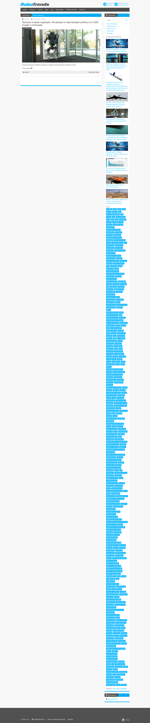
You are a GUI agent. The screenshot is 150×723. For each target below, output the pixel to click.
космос (125, 387)
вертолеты (110, 268)
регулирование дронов (114, 542)
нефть (116, 431)
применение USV (122, 496)
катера (109, 362)
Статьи (40, 9)
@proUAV (109, 5)
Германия (121, 287)
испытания (110, 354)
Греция (117, 302)
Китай (122, 364)
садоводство (110, 581)
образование (119, 439)
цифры (125, 667)
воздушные (121, 281)
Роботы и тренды (123, 3)
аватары (120, 222)
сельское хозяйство (113, 592)
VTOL (114, 222)
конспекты (110, 382)
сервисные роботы (112, 594)
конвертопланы (111, 380)
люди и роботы (120, 400)
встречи (109, 284)
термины (124, 633)
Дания (108, 310)
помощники (110, 486)
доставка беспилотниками (115, 320)
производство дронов (113, 511)
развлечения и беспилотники (116, 527)
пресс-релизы (111, 496)
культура (109, 390)
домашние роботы (112, 318)
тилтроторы (119, 638)
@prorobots (110, 3)
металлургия (110, 408)
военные (118, 276)
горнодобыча (111, 294)
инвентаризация (112, 341)
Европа (123, 325)
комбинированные (118, 372)
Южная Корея (111, 685)
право (108, 493)
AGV (108, 209)
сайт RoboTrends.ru (113, 584)
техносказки (110, 638)
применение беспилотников (115, 499)
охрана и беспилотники (114, 460)
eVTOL (109, 217)
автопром (119, 232)
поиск (121, 478)
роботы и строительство (114, 568)
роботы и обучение (112, 563)
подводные (110, 473)
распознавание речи (113, 535)
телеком (109, 630)
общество (122, 447)
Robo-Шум (110, 31)
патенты (118, 465)
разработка (117, 532)
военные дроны (111, 279)
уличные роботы (112, 654)
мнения (118, 408)
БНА (117, 261)
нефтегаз (109, 431)
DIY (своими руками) (113, 214)
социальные (110, 612)
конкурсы (120, 380)
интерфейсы (118, 346)
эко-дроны (110, 677)
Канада (119, 359)
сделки (27, 72)
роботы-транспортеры (113, 573)
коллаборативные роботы (115, 369)
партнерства (110, 465)
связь (114, 589)
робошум (109, 576)
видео (116, 268)
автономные (110, 232)
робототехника (120, 553)
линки (114, 398)
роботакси (119, 550)
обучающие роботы (113, 444)
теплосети (116, 633)
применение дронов (113, 501)
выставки (123, 284)
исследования (119, 354)
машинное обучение (120, 403)
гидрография (111, 292)
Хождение (118, 667)
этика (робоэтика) (112, 682)
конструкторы (118, 382)
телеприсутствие (118, 630)
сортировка (110, 605)
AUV (123, 209)
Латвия (124, 393)
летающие (121, 395)
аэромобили (110, 248)
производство (111, 509)
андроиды (110, 240)
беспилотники (111, 258)
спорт (117, 617)
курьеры (122, 390)
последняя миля (117, 488)
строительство (119, 625)
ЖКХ (108, 333)
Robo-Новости (111, 26)
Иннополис (110, 343)
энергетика (119, 679)
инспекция (118, 343)
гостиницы (120, 299)
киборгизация (111, 364)
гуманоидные (111, 307)
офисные (120, 457)
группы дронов (122, 305)
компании (109, 377)
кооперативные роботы (114, 387)
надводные (110, 421)
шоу (114, 674)
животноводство (112, 330)
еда (108, 328)
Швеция (109, 674)
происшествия (111, 514)
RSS (114, 688)
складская (110, 597)
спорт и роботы (121, 620)
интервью (110, 346)
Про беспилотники (123, 5)
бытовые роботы (118, 263)
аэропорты (119, 248)
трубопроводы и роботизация (116, 648)
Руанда (112, 579)
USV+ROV (122, 219)
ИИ (114, 338)
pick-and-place (120, 217)
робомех (122, 548)
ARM (119, 209)
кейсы (123, 362)
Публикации (25, 15)
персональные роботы (114, 467)
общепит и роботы (112, 447)
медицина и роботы (120, 405)
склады (116, 597)
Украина (114, 651)
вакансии (113, 266)
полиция (121, 483)
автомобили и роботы (113, 230)
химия (108, 664)
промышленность (112, 517)
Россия (123, 576)
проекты (109, 506)
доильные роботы (112, 315)
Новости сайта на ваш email (56, 719)
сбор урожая (110, 586)
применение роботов (113, 504)
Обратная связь (113, 699)
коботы (109, 367)
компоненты (118, 377)
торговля (114, 641)
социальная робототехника (115, 610)
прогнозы (124, 504)
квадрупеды (116, 362)
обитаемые (110, 439)
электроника (110, 679)
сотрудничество (120, 605)
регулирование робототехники (116, 545)
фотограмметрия (112, 661)
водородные (110, 276)
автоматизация (118, 224)
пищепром (110, 470)
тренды (124, 643)
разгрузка (109, 532)
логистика (120, 398)
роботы (109, 558)
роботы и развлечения (114, 566)
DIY (120, 212)
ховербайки (110, 667)
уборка (109, 651)
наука (114, 426)
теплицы (109, 633)
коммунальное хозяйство (114, 374)
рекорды (109, 548)
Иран (120, 349)
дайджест (119, 307)
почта (125, 491)
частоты (109, 669)
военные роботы (112, 281)
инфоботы (110, 349)
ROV (108, 219)
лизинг (109, 398)
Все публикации (112, 24)
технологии (123, 636)
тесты (116, 636)
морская (119, 413)
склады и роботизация (114, 599)
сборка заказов (120, 586)
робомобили (110, 550)
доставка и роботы (112, 323)
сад (118, 579)
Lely (113, 217)
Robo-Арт (110, 33)
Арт (52, 9)
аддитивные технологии (114, 237)
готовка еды (110, 302)
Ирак (115, 349)
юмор (118, 685)
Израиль (109, 338)
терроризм (110, 636)
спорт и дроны (111, 620)
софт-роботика (111, 607)
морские (109, 416)
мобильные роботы (113, 411)
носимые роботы (112, 436)
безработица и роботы (114, 256)
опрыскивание (111, 457)
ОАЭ (120, 436)
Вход (127, 720)
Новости (32, 9)
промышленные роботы (114, 519)
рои (115, 576)
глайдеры (119, 292)
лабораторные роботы (114, 393)
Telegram (123, 688)
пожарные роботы (112, 478)
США (118, 628)
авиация (109, 224)
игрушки (109, 336)
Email (118, 688)
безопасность (111, 253)
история (109, 356)
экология (117, 677)
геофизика (113, 287)
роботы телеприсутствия (114, 571)
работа (120, 524)
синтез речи (123, 594)
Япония (123, 685)
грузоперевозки (111, 305)
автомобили (110, 227)
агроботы (109, 235)
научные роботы (112, 429)
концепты (109, 385)
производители (118, 506)
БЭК (108, 266)
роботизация (111, 553)
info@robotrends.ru (39, 719)
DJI (122, 214)
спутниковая (110, 623)
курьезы (115, 390)
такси (123, 628)
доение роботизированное (115, 312)
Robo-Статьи (111, 28)
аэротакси (110, 250)
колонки (109, 372)
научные (120, 426)
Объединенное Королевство (115, 449)
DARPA (114, 212)
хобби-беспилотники (118, 664)
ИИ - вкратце (121, 338)
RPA (112, 219)
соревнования (120, 602)
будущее (109, 263)
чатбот (115, 669)
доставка (122, 318)
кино (117, 364)
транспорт (122, 641)
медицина (110, 405)
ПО (121, 470)
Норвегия (121, 434)
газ (107, 287)
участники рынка (112, 656)
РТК (108, 579)
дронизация (123, 323)
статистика (110, 625)
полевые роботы (112, 480)
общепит (123, 444)
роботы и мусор (111, 561)
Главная (24, 9)
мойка (108, 413)
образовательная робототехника (117, 442)
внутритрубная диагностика (115, 274)
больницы (123, 261)
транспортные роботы (113, 643)
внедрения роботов (113, 271)
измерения (121, 336)
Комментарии (95, 72)
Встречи (82, 9)
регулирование (111, 540)
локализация (111, 400)
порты (108, 488)
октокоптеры (110, 452)
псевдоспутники (111, 524)
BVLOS (109, 212)
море (113, 413)
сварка (109, 589)
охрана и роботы (112, 462)
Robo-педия (59, 9)
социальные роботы (113, 615)
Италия (115, 356)
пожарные (118, 475)
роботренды (119, 555)
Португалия (118, 486)
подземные (110, 475)
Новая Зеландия (112, 434)
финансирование (112, 659)
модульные (123, 411)
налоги (109, 426)
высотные (116, 284)
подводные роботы (121, 473)
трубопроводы (111, 646)
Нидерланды (123, 431)
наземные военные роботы (115, 424)
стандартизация (121, 623)
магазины (109, 403)
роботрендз (110, 555)
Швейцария (123, 672)
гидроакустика (119, 289)
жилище (120, 330)
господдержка (111, 299)
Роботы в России (71, 9)
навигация (121, 418)
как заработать (111, 359)
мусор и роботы (111, 418)
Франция (121, 661)
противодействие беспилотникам (117, 522)
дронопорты (110, 325)
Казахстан (122, 356)
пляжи (116, 470)
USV (116, 219)
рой (118, 576)
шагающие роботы (112, 672)
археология (110, 245)
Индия (120, 341)
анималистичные (119, 240)
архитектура (119, 245)
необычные (121, 429)
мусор (115, 416)
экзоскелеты (121, 674)
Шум (46, 9)
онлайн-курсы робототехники (116, 455)
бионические (111, 261)
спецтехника (110, 617)
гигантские (110, 289)
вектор (120, 266)
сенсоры (123, 592)
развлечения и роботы (114, 530)
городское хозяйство (113, 297)
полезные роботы (112, 483)
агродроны (117, 235)
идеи (114, 336)
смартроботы (111, 602)
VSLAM (109, 222)
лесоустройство (111, 395)
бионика (119, 258)
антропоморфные (117, 243)
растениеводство (112, 537)
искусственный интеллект (115, 351)
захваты (113, 333)
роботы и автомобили (119, 558)
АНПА (108, 243)
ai (111, 209)
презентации (116, 493)
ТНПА (108, 641)
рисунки (115, 548)
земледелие (121, 333)
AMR (114, 209)
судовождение (111, 628)
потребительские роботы (114, 491)
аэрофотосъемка (119, 250)
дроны (118, 325)
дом (120, 315)
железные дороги (115, 328)
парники (121, 462)
